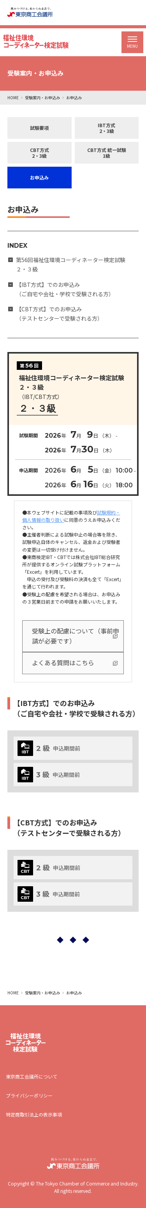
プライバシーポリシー (29, 1095)
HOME (13, 97)
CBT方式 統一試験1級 (106, 153)
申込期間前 (49, 748)
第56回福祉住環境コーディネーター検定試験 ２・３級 (73, 264)
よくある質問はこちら (63, 662)
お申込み (39, 177)
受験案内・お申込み (42, 97)
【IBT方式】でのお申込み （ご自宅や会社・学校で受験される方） (65, 289)
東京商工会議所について (31, 1076)
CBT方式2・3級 (39, 153)
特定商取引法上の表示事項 (34, 1114)
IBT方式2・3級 (106, 128)
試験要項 (39, 127)
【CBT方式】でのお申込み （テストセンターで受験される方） (59, 313)
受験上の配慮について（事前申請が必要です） (75, 635)
